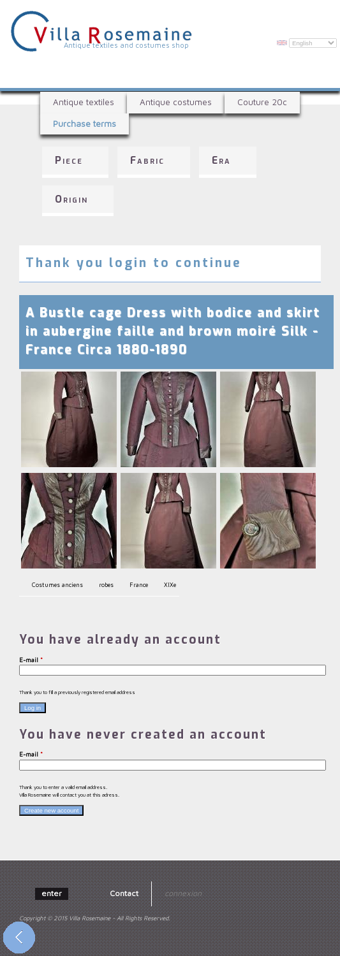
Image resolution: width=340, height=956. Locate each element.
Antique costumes (176, 102)
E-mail (31, 659)
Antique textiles (83, 102)
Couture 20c (262, 102)
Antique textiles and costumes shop (126, 45)
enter (51, 893)
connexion (183, 893)
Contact (124, 893)
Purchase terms (84, 124)
